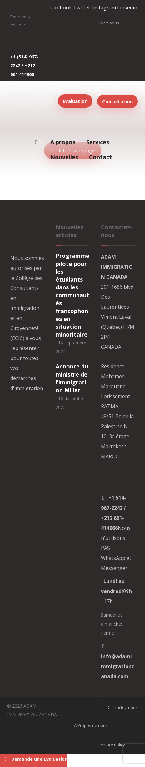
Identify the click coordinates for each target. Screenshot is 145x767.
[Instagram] (104, 7)
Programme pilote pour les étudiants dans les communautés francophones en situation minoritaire (72, 295)
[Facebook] (60, 7)
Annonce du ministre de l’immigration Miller (72, 378)
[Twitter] (81, 7)
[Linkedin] (127, 7)
